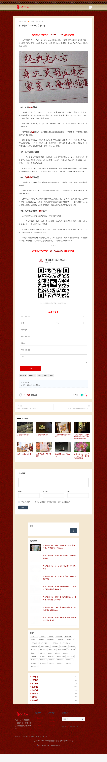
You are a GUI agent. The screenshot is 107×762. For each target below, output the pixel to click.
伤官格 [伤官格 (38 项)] (50, 636)
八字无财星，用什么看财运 (44, 455)
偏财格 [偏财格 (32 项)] (41, 639)
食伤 (41, 211)
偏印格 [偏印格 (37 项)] (33, 639)
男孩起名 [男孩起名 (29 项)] (51, 656)
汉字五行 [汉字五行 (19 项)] (42, 656)
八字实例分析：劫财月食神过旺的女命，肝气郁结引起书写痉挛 (82, 436)
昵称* (20, 491)
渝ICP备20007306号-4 (67, 741)
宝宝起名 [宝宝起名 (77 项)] (34, 653)
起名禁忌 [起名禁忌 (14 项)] (34, 663)
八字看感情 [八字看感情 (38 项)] (66, 643)
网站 (69, 491)
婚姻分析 (51, 722)
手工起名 (23, 21)
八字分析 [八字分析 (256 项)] (50, 639)
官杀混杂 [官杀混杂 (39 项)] (71, 649)
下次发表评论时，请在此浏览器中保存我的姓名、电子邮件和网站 (46, 502)
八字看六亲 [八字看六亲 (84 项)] (35, 643)
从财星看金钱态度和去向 (63, 455)
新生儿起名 (39, 718)
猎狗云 (68, 726)
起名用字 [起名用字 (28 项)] (69, 659)
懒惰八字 (32, 375)
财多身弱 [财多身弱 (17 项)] (60, 659)
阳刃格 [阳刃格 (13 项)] (51, 663)
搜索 (31, 526)
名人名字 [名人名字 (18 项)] (34, 649)
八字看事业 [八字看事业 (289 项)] (70, 639)
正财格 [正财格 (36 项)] (33, 656)
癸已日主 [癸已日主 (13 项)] (34, 659)
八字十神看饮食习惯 (24, 454)
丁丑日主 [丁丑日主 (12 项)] (34, 636)
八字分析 (31, 21)
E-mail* (45, 491)
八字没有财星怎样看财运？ (63, 436)
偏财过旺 (29, 177)
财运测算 (51, 718)
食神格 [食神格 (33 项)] (68, 663)
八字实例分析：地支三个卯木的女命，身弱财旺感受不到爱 (82, 456)
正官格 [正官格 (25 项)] (65, 653)
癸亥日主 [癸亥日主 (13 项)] (70, 656)
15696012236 (56, 34)
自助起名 (38, 725)
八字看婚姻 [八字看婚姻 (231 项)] (45, 643)
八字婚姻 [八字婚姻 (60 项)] (60, 639)
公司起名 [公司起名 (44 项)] (63, 646)
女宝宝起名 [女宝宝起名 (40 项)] (62, 649)
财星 (32, 132)
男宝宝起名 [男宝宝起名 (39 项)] (61, 656)
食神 (31, 107)
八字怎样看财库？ (23, 435)
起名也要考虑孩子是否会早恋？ (79, 408)
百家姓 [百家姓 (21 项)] (51, 659)
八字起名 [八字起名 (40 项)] (54, 646)
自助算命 (51, 725)
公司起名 (38, 722)
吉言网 (23, 385)
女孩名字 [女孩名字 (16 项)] (43, 649)
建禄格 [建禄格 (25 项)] (42, 653)
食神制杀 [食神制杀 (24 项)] (60, 663)
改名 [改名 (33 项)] (50, 653)
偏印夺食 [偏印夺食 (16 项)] (68, 636)
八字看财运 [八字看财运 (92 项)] (45, 646)
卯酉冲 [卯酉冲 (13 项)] (72, 646)
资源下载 (32, 736)
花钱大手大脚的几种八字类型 (27, 408)
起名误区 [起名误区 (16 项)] (43, 663)
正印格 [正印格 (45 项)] (57, 653)
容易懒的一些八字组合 (33, 385)
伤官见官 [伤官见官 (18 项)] (59, 636)
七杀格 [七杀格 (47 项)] (42, 636)
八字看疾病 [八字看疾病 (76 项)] (35, 646)
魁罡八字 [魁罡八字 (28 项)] (34, 666)
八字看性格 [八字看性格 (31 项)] (56, 643)
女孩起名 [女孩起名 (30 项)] (52, 649)
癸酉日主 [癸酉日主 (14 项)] (43, 659)
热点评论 (25, 736)
